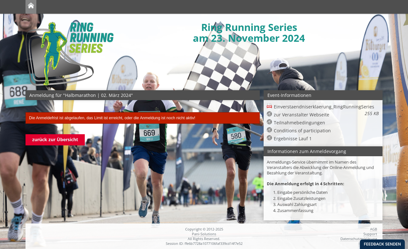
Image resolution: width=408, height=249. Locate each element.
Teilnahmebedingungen (299, 123)
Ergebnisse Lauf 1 (293, 138)
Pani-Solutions (204, 233)
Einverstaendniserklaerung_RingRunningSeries (326, 107)
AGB (373, 229)
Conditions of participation (302, 131)
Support (370, 233)
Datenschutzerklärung (358, 238)
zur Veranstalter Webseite (301, 115)
